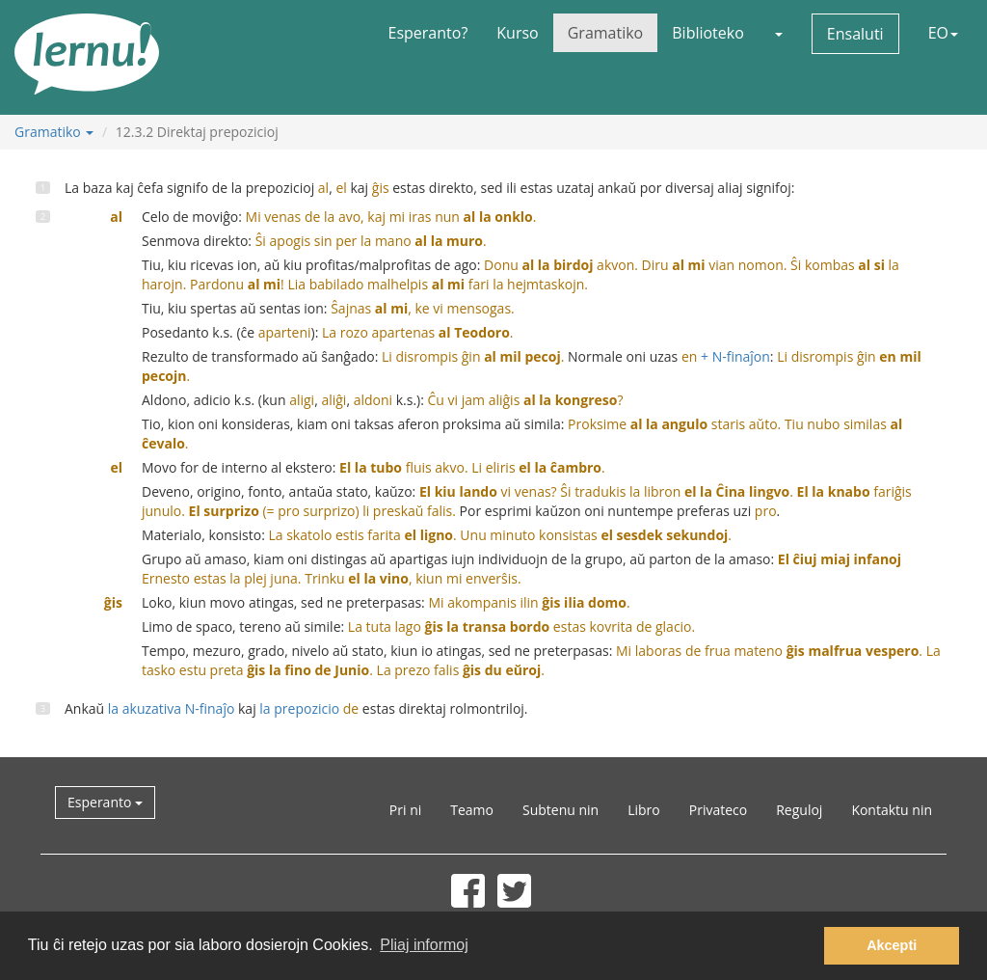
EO (943, 32)
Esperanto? (428, 32)
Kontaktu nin (891, 810)
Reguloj (799, 810)
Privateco (718, 810)
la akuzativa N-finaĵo (171, 708)
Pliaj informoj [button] (424, 945)
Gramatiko (606, 32)
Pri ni (405, 810)
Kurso (517, 32)
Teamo (472, 810)
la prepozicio (309, 708)
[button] (778, 33)
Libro (643, 810)
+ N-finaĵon (725, 356)
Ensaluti (855, 33)
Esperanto (105, 802)
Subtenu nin (560, 810)
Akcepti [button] (892, 945)
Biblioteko (708, 32)
